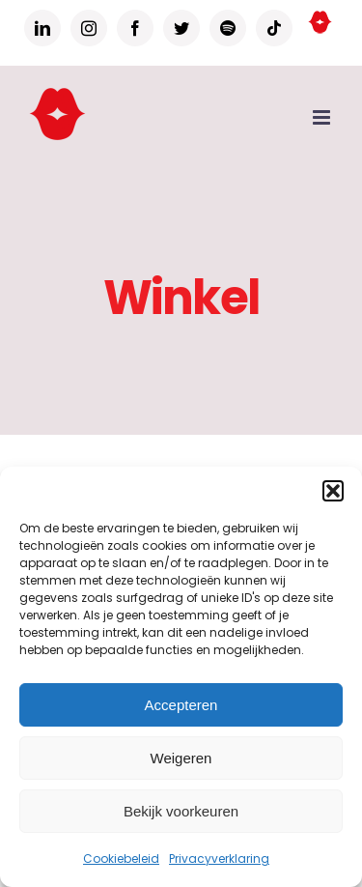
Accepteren (181, 705)
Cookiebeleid (121, 858)
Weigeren (181, 758)
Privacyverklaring (219, 858)
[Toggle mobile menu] (323, 117)
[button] (333, 491)
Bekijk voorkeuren (181, 811)
